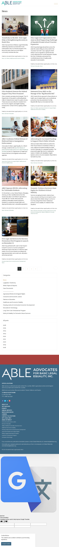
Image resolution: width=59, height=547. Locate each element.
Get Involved (6, 406)
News (3, 58)
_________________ (8, 291)
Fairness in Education (35, 66)
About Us (5, 404)
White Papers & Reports (10, 285)
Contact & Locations (8, 416)
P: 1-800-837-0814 (6, 394)
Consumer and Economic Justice (12, 296)
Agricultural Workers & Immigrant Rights (10, 431)
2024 (4, 331)
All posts (6, 320)
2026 (4, 325)
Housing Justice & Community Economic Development (14, 261)
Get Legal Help (6, 418)
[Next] (55, 268)
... (39, 268)
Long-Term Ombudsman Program (9, 435)
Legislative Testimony (9, 283)
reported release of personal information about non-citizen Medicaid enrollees (15, 149)
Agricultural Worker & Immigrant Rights (47, 108)
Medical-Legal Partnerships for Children (10, 433)
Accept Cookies (6, 543)
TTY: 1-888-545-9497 (7, 396)
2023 (4, 333)
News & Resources (7, 412)
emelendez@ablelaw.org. (9, 446)
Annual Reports (7, 410)
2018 (4, 347)
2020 (4, 342)
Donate (4, 408)
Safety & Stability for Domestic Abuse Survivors (16, 313)
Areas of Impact (7, 420)
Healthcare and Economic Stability (17, 58)
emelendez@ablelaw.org (50, 441)
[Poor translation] (5, 521)
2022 (4, 336)
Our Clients (7, 58)
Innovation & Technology (10, 308)
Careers (4, 414)
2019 (4, 344)
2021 (4, 339)
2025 (4, 328)
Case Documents (8, 288)
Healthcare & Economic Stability (9, 427)
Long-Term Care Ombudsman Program (14, 310)
